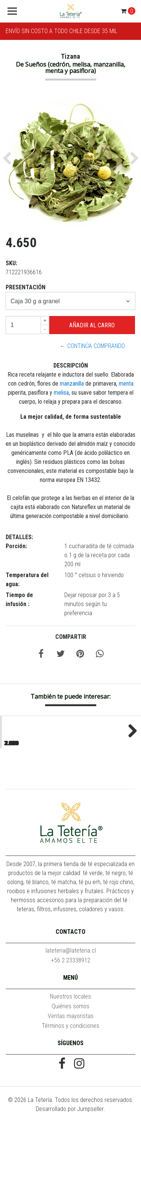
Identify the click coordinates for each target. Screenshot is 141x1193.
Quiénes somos (70, 1076)
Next (129, 765)
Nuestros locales (70, 1066)
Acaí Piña (35, 792)
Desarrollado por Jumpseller (70, 1179)
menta (126, 383)
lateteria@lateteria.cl (70, 1020)
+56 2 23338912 (70, 1030)
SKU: (11, 263)
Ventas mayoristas (71, 1086)
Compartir (70, 636)
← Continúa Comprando (92, 346)
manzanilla (72, 383)
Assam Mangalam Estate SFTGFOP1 (105, 796)
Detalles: (19, 537)
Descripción (70, 365)
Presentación (25, 287)
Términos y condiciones (70, 1096)
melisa (61, 392)
